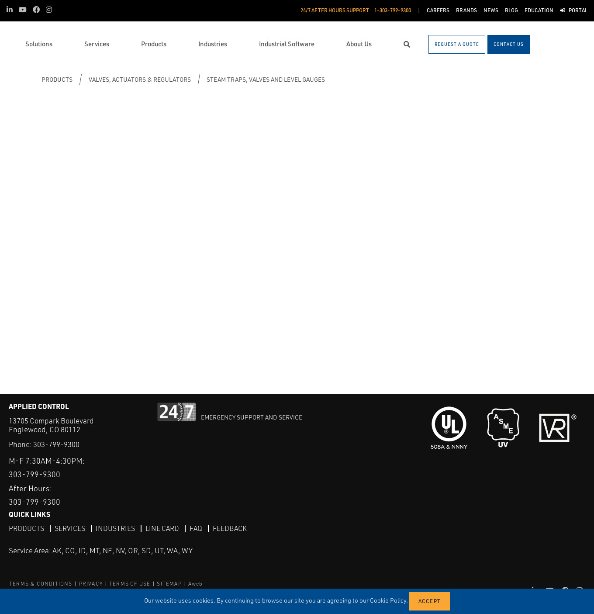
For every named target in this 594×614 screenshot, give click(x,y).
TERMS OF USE (129, 583)
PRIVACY (91, 583)
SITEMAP (169, 583)
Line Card (162, 528)
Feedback (230, 528)
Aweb (195, 583)
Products (57, 79)
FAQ (196, 528)
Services (70, 528)
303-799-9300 (56, 444)
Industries (115, 528)
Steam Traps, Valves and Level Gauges (266, 79)
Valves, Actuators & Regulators (140, 79)
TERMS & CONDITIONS (41, 583)
